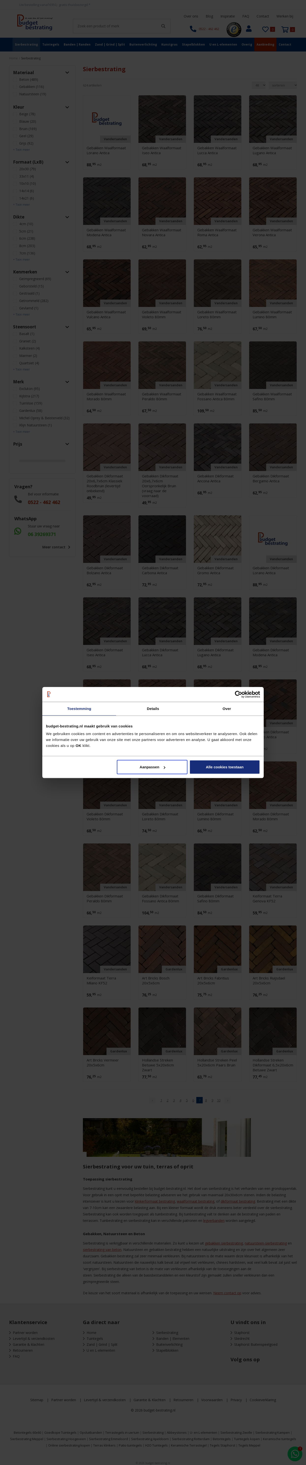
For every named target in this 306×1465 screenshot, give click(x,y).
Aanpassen (152, 767)
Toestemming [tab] (79, 708)
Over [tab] (227, 708)
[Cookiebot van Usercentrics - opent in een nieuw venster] (238, 694)
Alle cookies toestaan (225, 767)
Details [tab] (153, 708)
